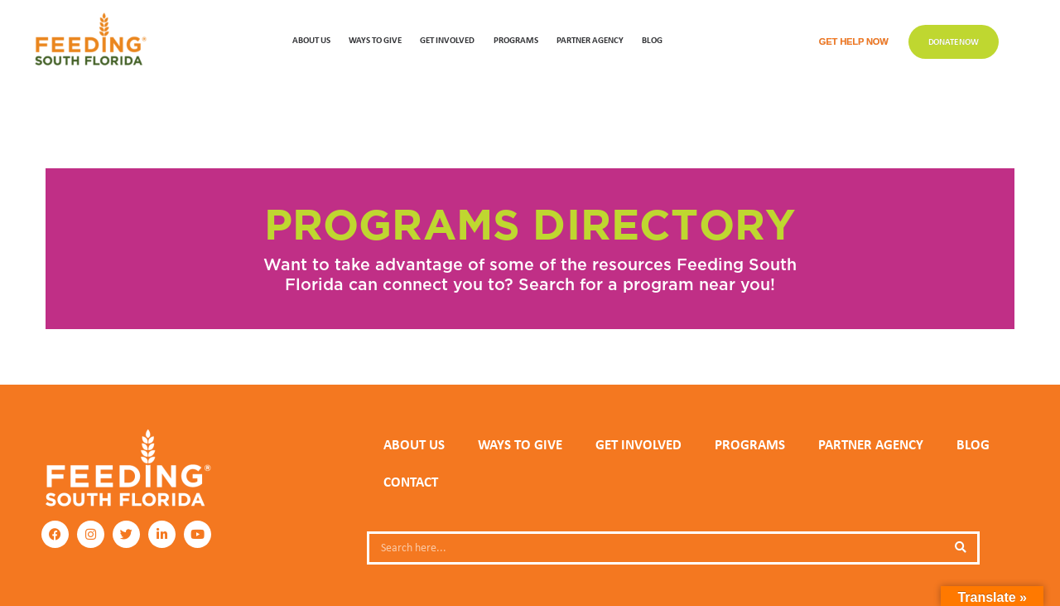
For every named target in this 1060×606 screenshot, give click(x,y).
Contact (410, 482)
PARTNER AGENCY (870, 444)
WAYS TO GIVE (375, 39)
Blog (652, 39)
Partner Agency (590, 39)
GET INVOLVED (447, 39)
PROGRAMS (516, 39)
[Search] (960, 548)
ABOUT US (311, 39)
